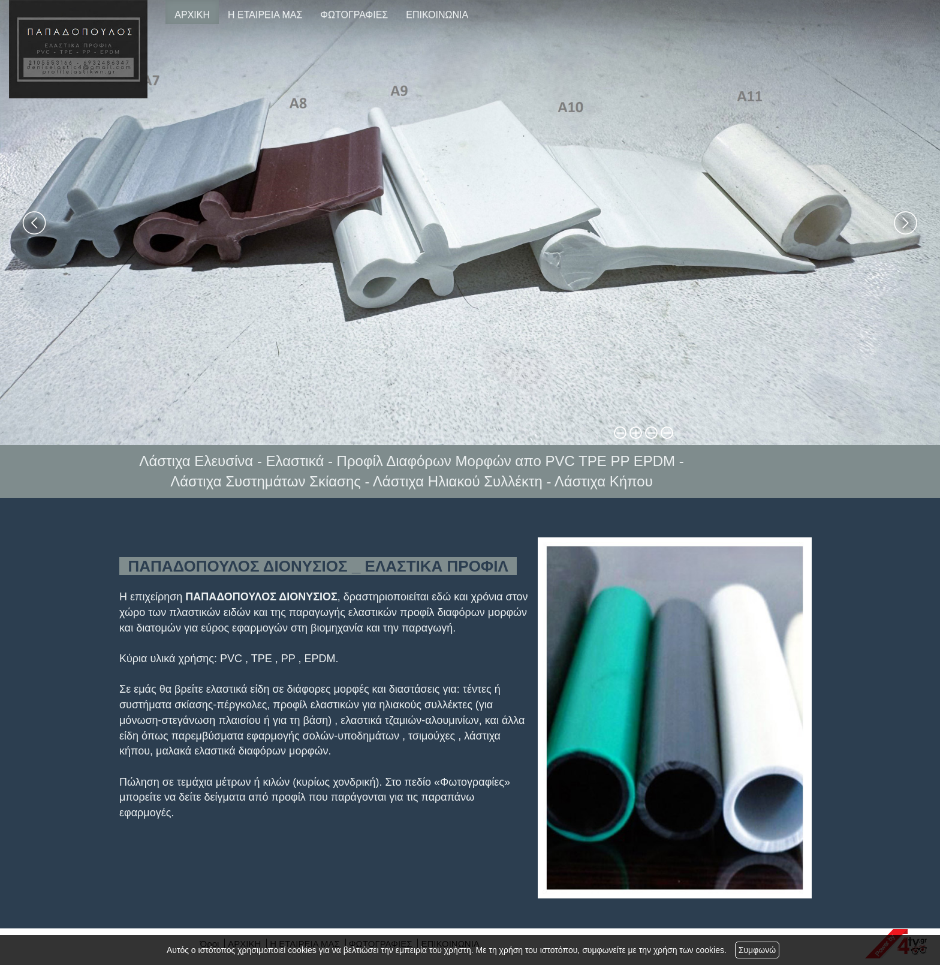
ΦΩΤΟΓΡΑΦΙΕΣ (354, 15)
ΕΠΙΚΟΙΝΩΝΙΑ (437, 15)
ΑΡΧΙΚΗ (192, 15)
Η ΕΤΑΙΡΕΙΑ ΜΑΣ (265, 15)
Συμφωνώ (757, 950)
